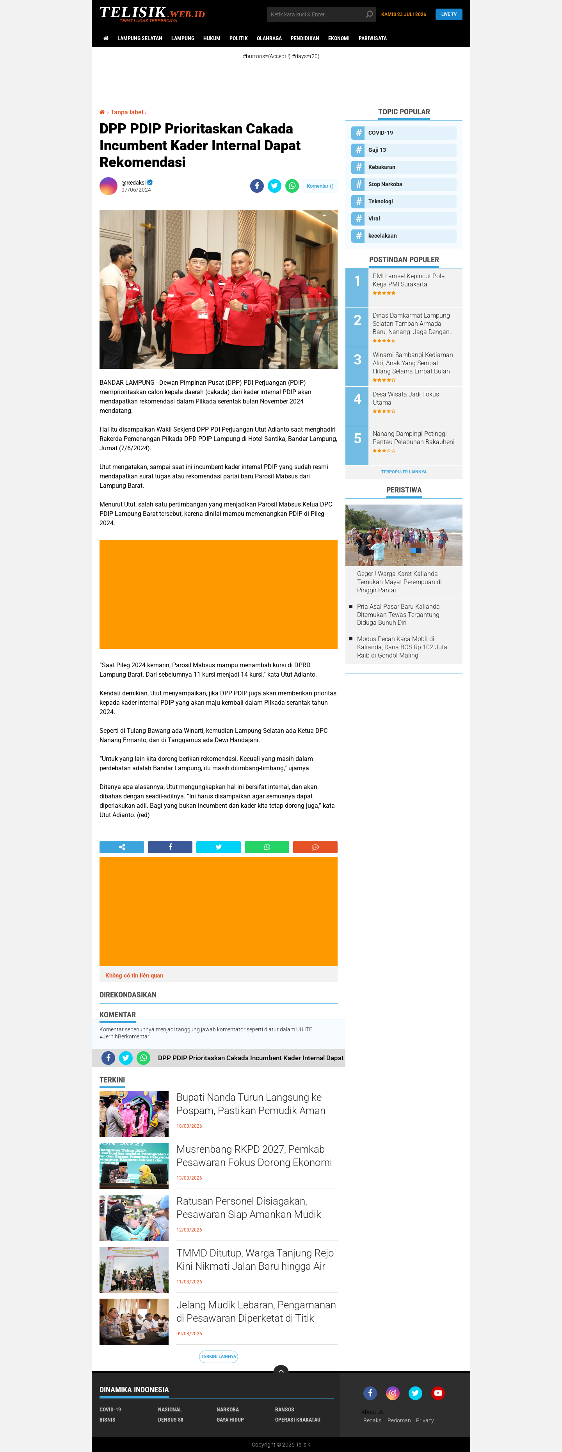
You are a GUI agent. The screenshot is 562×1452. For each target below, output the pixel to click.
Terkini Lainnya (218, 1356)
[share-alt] (122, 847)
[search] (321, 14)
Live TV (449, 14)
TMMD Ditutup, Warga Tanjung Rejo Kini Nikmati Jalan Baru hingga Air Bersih (255, 1266)
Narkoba (228, 1409)
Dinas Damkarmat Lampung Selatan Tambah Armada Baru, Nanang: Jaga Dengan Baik (411, 324)
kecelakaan (382, 236)
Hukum (212, 38)
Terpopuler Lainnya (404, 472)
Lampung (182, 38)
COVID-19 (380, 133)
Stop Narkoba (385, 184)
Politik (238, 38)
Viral (374, 218)
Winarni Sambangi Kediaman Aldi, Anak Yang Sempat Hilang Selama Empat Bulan (413, 363)
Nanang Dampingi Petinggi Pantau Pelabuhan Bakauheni (414, 438)
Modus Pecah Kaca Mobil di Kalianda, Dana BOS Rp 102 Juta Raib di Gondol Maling (402, 647)
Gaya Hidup (230, 1419)
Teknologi (380, 201)
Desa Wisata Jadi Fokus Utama (406, 398)
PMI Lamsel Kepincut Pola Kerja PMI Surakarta (409, 280)
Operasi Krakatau (297, 1419)
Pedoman (399, 1420)
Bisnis (108, 1419)
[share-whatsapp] (292, 186)
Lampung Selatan (139, 38)
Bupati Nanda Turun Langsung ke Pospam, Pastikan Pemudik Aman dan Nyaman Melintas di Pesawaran (255, 1110)
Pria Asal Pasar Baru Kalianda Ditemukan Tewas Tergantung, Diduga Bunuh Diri (399, 615)
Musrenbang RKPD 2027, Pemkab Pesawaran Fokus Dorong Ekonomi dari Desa (254, 1162)
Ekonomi (339, 38)
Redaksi (372, 1420)
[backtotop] (281, 1373)
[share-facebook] (257, 186)
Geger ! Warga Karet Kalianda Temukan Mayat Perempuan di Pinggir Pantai (399, 582)
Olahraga (269, 38)
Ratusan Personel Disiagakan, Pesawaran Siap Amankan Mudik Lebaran (248, 1214)
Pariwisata (373, 38)
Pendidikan (305, 38)
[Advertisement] (289, 77)
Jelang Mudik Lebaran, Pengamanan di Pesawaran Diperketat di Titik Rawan (256, 1318)
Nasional (170, 1409)
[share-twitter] (274, 186)
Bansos (284, 1409)
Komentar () (320, 186)
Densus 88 (170, 1419)
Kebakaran (381, 167)
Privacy (425, 1420)
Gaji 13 (377, 150)
